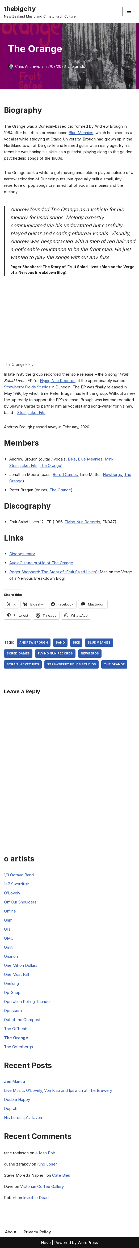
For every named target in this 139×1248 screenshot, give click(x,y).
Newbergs (112, 474)
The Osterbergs (18, 1046)
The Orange (50, 465)
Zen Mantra (14, 1081)
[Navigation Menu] (129, 11)
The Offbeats (16, 1028)
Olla (7, 929)
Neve (46, 1242)
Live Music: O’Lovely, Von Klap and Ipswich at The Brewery (58, 1090)
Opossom (13, 1010)
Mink (109, 459)
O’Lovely (12, 892)
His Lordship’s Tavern (23, 1117)
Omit (8, 947)
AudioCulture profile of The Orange (41, 562)
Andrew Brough (33, 642)
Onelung (11, 983)
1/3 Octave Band (19, 874)
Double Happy (17, 1099)
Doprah (10, 1108)
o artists (78, 66)
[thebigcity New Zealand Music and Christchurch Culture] (40, 11)
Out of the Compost (22, 1019)
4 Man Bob (45, 1152)
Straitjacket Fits (31, 412)
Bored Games (65, 474)
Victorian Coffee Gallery (42, 1186)
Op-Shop (12, 992)
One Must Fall (16, 974)
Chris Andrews (27, 66)
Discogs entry (22, 553)
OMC (9, 938)
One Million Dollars (20, 965)
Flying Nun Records (57, 380)
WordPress (88, 1242)
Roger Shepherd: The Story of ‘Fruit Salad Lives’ (53, 571)
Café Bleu (61, 1175)
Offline (10, 911)
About (10, 1231)
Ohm (8, 920)
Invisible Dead (36, 1197)
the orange (114, 664)
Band (60, 642)
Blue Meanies (81, 132)
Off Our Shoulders (20, 902)
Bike (72, 459)
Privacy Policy (37, 1231)
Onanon (11, 956)
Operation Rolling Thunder (27, 1001)
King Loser (47, 1164)
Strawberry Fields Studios (27, 386)
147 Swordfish (17, 883)
